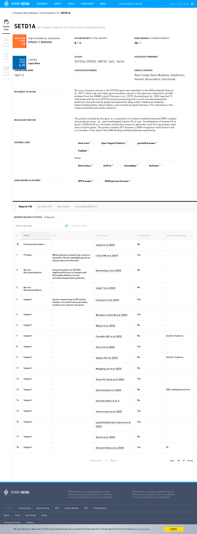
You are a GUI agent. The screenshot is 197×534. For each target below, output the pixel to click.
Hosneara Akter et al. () (107, 401)
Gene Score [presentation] (63, 207)
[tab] (25, 207)
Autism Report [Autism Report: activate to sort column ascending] (145, 235)
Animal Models (72, 508)
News (103, 4)
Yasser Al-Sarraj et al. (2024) (110, 379)
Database (42, 4)
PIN (86, 508)
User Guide (87, 4)
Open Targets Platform (113, 143)
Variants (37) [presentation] (45, 207)
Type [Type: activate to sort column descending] (27, 235)
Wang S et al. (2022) (105, 326)
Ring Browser (100, 508)
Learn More (34, 63)
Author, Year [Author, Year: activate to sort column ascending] (103, 235)
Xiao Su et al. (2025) (105, 437)
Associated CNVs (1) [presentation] (86, 207)
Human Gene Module (26, 13)
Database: (8, 508)
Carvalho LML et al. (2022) (109, 336)
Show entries (181, 461)
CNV (57, 508)
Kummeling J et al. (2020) (108, 271)
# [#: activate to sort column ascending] (17, 235)
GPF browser (85, 181)
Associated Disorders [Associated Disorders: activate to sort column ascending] (177, 235)
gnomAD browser (146, 143)
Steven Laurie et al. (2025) (109, 412)
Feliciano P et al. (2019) (107, 300)
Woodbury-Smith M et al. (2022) (111, 315)
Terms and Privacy (12, 523)
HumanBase (130, 166)
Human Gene (25, 508)
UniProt (107, 166)
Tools (71, 4)
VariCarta (153, 166)
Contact (29, 523)
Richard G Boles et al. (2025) (110, 448)
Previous (96, 461)
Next (112, 461)
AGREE (173, 529)
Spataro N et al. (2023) (107, 358)
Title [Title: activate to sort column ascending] (55, 235)
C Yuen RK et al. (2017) (107, 256)
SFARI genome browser (117, 181)
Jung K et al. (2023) (105, 245)
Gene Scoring (43, 508)
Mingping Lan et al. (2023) (108, 369)
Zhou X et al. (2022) (105, 347)
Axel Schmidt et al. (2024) (108, 390)
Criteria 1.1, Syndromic (40, 42)
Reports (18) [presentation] (25, 207)
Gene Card (83, 143)
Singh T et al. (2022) (105, 288)
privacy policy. (143, 529)
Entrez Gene (84, 166)
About (57, 4)
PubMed (82, 151)
